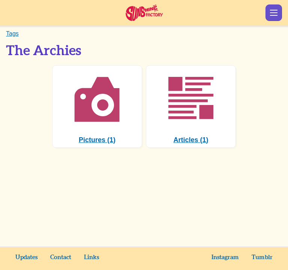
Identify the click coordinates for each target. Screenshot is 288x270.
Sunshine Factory (144, 12)
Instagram (225, 257)
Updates (26, 257)
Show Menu (274, 12)
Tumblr (262, 257)
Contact (60, 257)
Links (91, 257)
